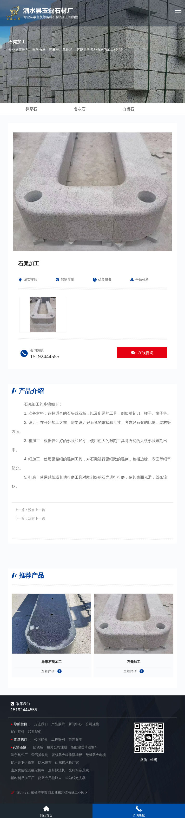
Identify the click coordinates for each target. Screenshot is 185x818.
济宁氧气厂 (19, 755)
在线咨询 (142, 352)
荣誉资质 (75, 739)
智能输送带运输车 (84, 747)
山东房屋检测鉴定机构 (28, 770)
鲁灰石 (80, 109)
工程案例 (58, 739)
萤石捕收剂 (39, 755)
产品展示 (58, 724)
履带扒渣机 (56, 770)
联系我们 (34, 732)
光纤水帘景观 (79, 770)
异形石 (31, 109)
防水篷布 (45, 762)
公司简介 (41, 739)
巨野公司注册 (57, 747)
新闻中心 (75, 724)
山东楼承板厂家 (67, 762)
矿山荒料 (17, 732)
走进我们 (41, 724)
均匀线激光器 (75, 778)
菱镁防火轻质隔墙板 (67, 755)
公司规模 (92, 724)
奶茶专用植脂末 (50, 778)
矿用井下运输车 (22, 762)
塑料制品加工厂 (22, 778)
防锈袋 (38, 747)
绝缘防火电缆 (96, 755)
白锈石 (128, 109)
